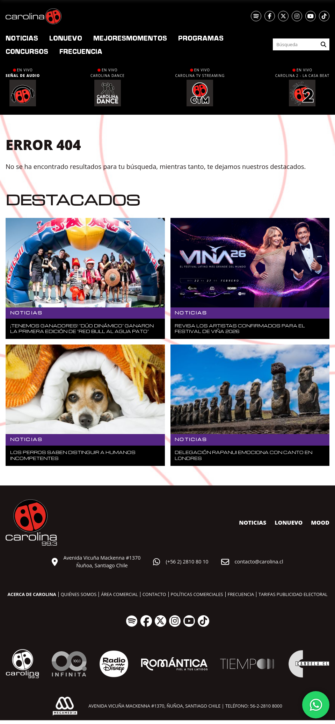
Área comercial (119, 594)
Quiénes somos (79, 594)
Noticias (22, 37)
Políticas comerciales (197, 594)
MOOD (320, 522)
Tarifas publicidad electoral (292, 594)
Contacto (154, 594)
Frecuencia (80, 51)
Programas (201, 37)
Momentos (130, 37)
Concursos (27, 51)
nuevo (65, 37)
